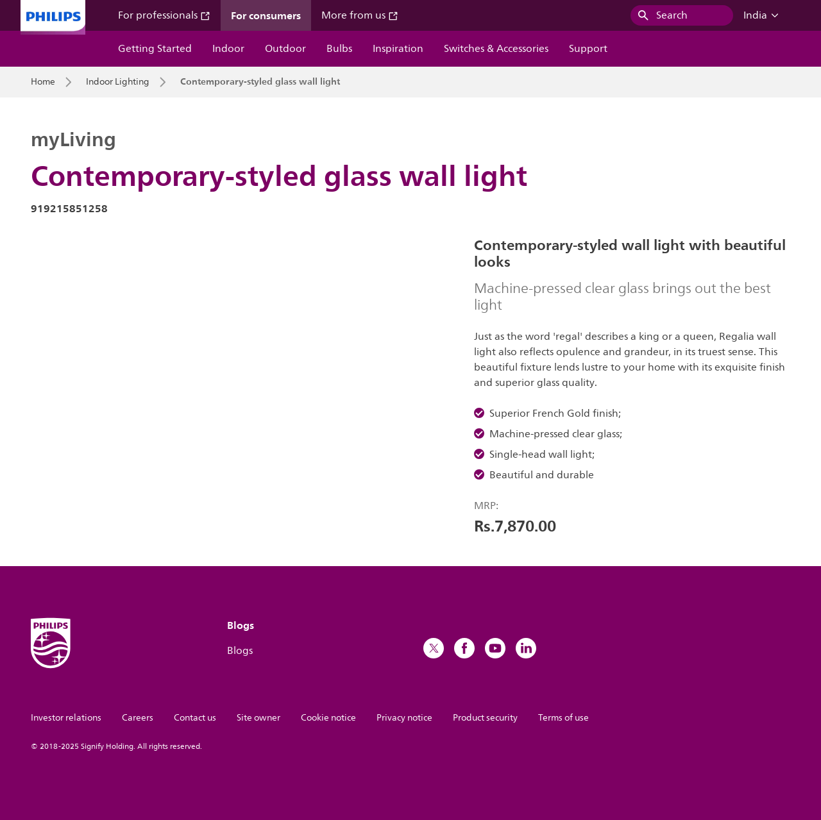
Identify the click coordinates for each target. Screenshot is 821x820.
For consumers (266, 15)
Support (588, 48)
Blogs (240, 650)
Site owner (258, 717)
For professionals (164, 15)
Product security (485, 717)
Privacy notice (404, 717)
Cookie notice (328, 717)
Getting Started (155, 48)
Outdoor (285, 48)
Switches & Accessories (496, 48)
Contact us (195, 717)
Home (43, 82)
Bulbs (339, 48)
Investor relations (66, 717)
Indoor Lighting (117, 82)
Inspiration (398, 48)
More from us (359, 15)
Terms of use (563, 717)
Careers (137, 717)
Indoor (228, 48)
